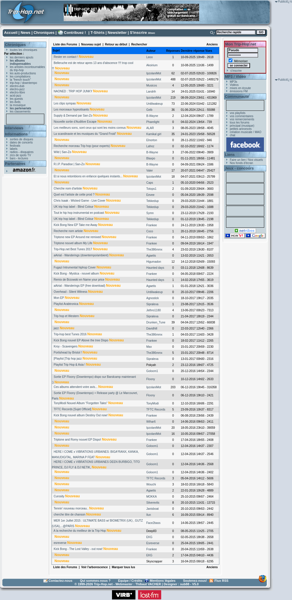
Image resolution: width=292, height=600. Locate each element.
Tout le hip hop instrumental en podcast (79, 212)
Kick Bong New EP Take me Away (76, 225)
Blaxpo (150, 158)
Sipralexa (152, 304)
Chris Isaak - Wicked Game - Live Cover (79, 200)
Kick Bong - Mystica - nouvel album (76, 273)
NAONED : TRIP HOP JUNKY (73, 91)
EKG (149, 537)
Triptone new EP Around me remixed (77, 237)
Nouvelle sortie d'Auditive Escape (75, 121)
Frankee (151, 225)
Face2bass (153, 522)
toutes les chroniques (23, 49)
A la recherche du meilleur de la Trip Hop (80, 530)
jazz (56, 328)
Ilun (148, 514)
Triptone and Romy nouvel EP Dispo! (77, 439)
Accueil (10, 32)
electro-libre (17, 92)
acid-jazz (15, 95)
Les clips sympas (65, 103)
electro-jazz (17, 89)
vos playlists (237, 113)
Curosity (59, 496)
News (25, 32)
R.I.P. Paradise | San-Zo (69, 164)
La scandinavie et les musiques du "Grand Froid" (85, 133)
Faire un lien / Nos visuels (246, 159)
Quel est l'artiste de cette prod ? (74, 194)
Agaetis (151, 255)
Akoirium (152, 65)
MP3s (233, 81)
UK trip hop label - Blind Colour (73, 206)
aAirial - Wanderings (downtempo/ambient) (81, 255)
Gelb (149, 109)
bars (12, 158)
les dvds (15, 102)
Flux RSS (221, 580)
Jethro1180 (153, 310)
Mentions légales (163, 580)
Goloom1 (152, 371)
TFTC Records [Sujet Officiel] (72, 409)
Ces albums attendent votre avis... (76, 387)
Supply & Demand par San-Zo (73, 115)
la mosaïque (17, 105)
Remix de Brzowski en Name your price (79, 279)
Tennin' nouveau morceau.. (71, 508)
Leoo (149, 57)
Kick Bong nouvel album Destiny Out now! (81, 415)
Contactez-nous (61, 580)
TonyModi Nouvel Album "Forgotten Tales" (80, 403)
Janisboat (152, 508)
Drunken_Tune (156, 322)
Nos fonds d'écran (241, 163)
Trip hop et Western (66, 316)
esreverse (60, 542)
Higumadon (153, 261)
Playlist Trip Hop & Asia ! (69, 364)
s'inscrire (236, 70)
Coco (149, 231)
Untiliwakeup (154, 103)
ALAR (150, 128)
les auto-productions (23, 73)
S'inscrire (138, 32)
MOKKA (151, 496)
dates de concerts (21, 142)
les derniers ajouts (21, 57)
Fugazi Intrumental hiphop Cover (75, 267)
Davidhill (151, 328)
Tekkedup (152, 201)
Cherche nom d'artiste (68, 188)
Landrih (151, 91)
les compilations (20, 76)
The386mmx (154, 249)
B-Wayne (152, 115)
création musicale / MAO (245, 132)
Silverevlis (152, 502)
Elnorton (151, 140)
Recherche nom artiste (68, 231)
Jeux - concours (239, 168)
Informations (16, 134)
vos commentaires (241, 116)
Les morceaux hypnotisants (71, 109)
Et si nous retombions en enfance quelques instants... (88, 176)
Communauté (237, 96)
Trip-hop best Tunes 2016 (70, 334)
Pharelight (152, 122)
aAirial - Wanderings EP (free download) (79, 285)
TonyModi (152, 403)
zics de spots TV (20, 155)
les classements (20, 111)
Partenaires (15, 163)
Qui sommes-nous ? (95, 580)
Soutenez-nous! (195, 580)
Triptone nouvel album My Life (73, 243)
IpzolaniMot (153, 73)
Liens (230, 154)
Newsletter (117, 32)
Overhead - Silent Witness (70, 291)
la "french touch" (20, 79)
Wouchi (151, 484)
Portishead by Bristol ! (68, 352)
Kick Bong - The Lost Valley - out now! (78, 549)
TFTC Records (156, 409)
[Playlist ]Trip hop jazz (68, 358)
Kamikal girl (153, 134)
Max (149, 346)
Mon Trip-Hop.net (240, 44)
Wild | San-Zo (62, 152)
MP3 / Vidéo (235, 76)
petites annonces (241, 128)
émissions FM (239, 91)
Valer (149, 170)
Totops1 (151, 188)
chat (232, 135)
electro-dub (17, 86)
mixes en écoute (240, 88)
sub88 (184, 584)
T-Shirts (97, 32)
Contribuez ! (75, 32)
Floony (150, 379)
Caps (149, 182)
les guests (16, 98)
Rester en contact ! (66, 56)
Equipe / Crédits (130, 580)
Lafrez (150, 146)
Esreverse (152, 543)
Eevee (150, 194)
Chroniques (44, 32)
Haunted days (155, 267)
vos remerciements (242, 119)
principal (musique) (242, 125)
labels (13, 148)
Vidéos (234, 84)
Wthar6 (151, 421)
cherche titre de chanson (70, 514)
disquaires (27, 152)
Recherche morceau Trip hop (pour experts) (82, 146)
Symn (150, 213)
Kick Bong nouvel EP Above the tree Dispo (81, 340)
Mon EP (59, 297)
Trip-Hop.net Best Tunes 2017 (73, 249)
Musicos (151, 85)
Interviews (14, 128)
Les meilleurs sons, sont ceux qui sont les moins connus (90, 127)
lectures (23, 158)
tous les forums (239, 122)
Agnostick (152, 298)
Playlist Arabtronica (66, 303)
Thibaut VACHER (148, 584)
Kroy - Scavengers (66, 346)
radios (14, 152)
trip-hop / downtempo (23, 82)
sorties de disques (21, 139)
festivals (15, 145)
